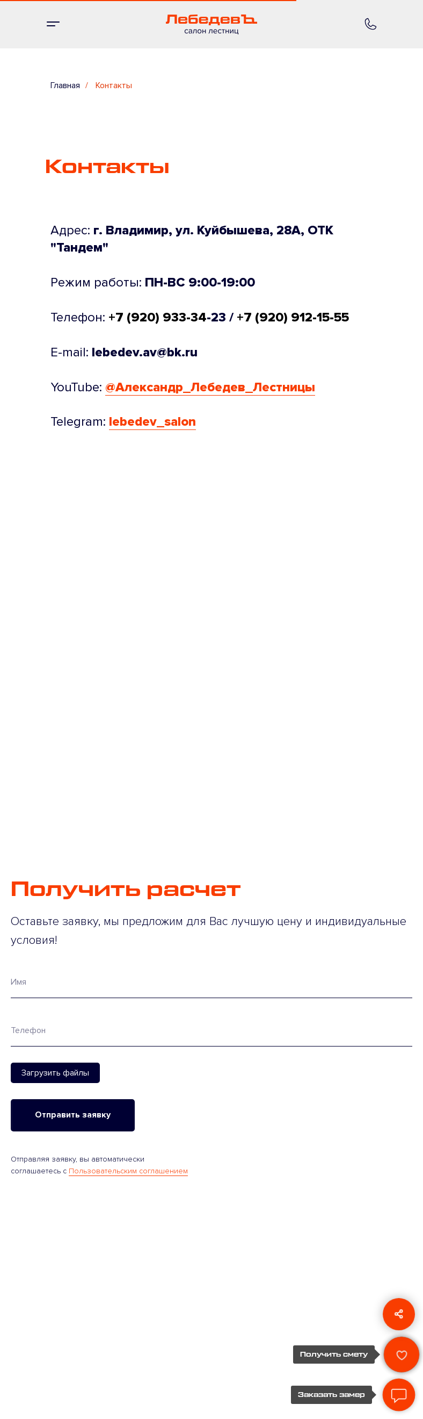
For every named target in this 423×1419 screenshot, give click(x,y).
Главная (65, 86)
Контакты (114, 86)
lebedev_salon (152, 421)
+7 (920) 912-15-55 (293, 317)
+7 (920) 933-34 (157, 317)
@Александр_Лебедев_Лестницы (210, 387)
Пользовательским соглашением (128, 1171)
